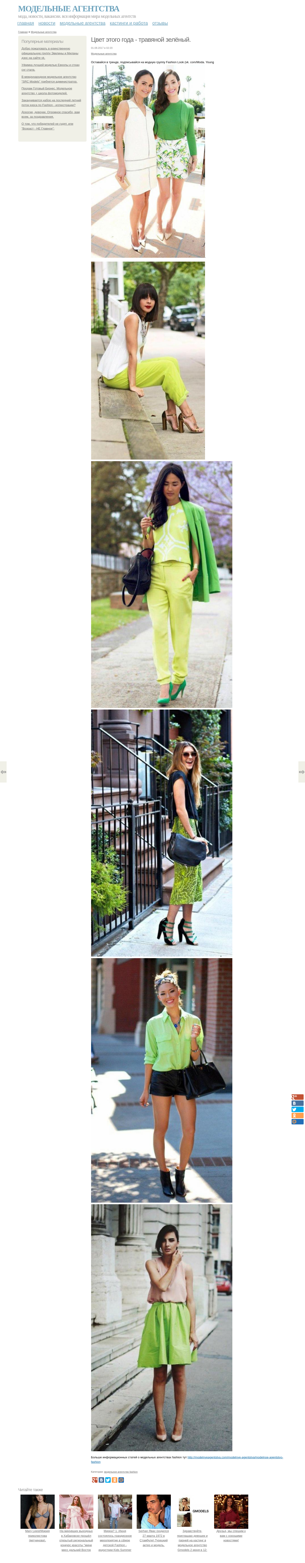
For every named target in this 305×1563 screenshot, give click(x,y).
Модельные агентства (68, 8)
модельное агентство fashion (121, 1471)
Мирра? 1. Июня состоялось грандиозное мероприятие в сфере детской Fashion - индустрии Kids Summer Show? (115, 1540)
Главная (25, 23)
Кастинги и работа (129, 23)
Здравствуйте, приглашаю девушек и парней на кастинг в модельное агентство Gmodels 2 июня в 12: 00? (192, 1540)
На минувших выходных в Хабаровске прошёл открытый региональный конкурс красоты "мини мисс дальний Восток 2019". (76, 1540)
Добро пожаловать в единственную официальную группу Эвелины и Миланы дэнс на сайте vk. (50, 53)
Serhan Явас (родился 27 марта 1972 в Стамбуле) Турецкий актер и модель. (154, 1535)
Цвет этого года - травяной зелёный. (141, 39)
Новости (46, 23)
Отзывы (160, 23)
